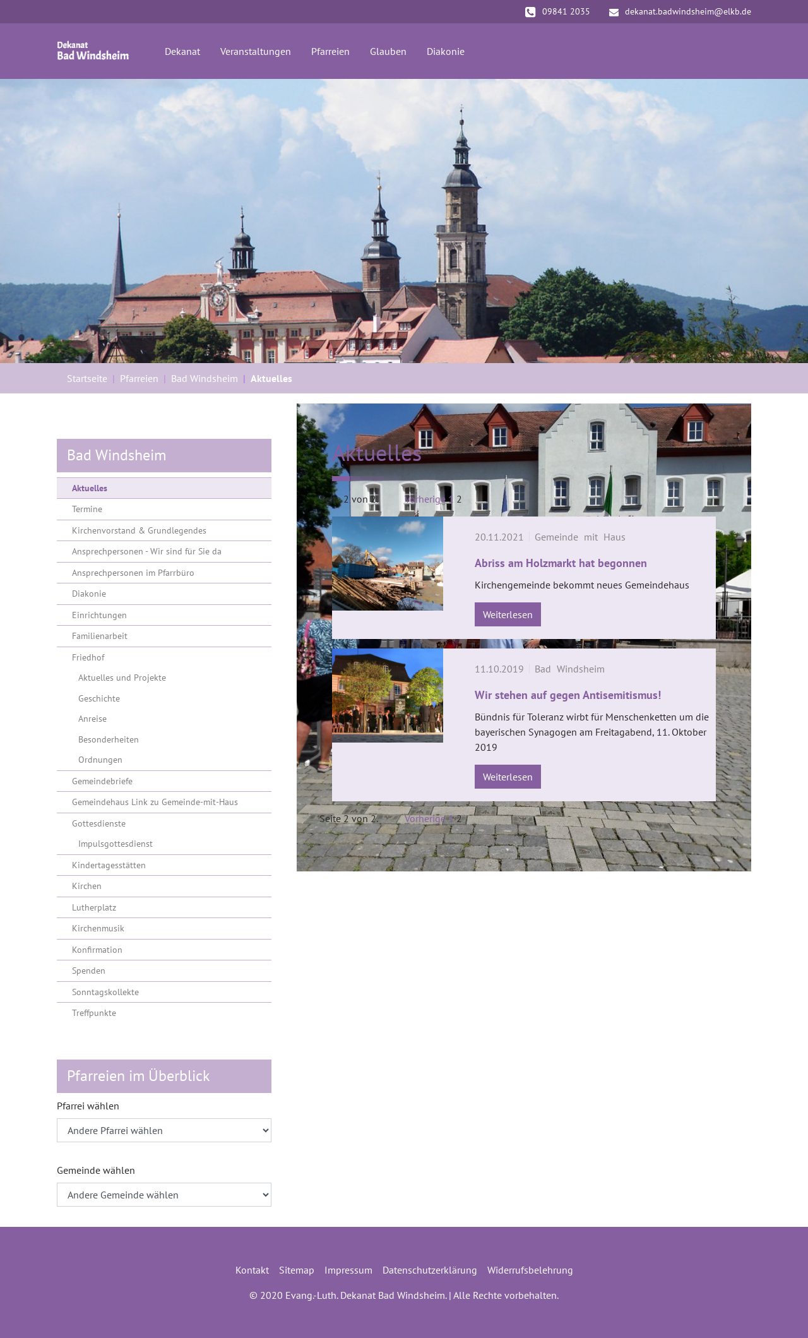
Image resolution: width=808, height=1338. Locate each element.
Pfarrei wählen (88, 1105)
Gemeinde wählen (96, 1170)
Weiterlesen (508, 614)
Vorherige (425, 499)
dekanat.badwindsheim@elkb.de (680, 11)
